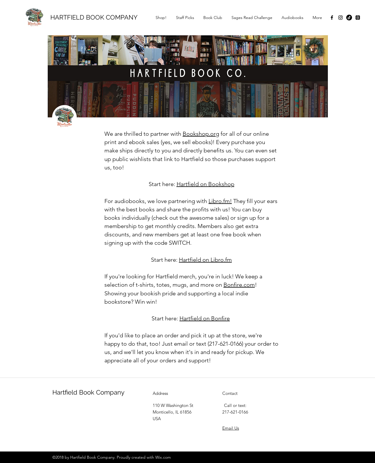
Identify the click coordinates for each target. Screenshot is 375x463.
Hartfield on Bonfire (204, 318)
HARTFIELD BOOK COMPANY (93, 17)
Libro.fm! (220, 201)
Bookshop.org (201, 133)
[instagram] (340, 17)
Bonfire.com (239, 284)
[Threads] (358, 17)
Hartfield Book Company (88, 392)
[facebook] (332, 17)
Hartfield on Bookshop (205, 184)
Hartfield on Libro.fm (205, 259)
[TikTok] (349, 17)
